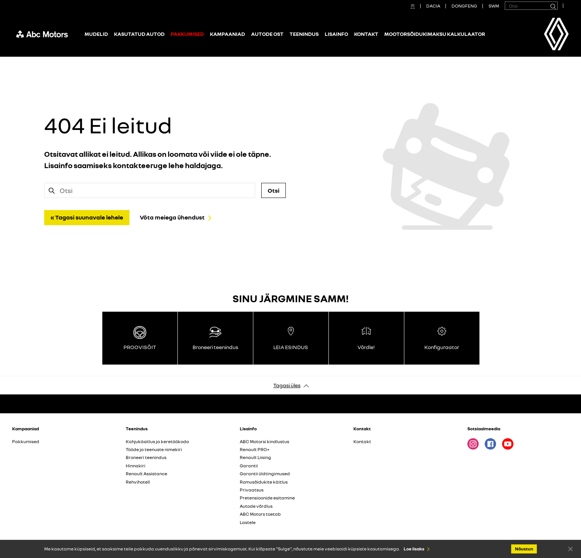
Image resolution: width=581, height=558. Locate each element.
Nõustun (570, 549)
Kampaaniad (227, 34)
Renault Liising (255, 457)
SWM (494, 6)
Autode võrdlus (256, 506)
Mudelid (96, 34)
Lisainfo (336, 34)
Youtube (507, 444)
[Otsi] (553, 6)
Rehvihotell (138, 482)
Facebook (490, 444)
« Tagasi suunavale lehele (87, 217)
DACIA (433, 6)
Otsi (273, 190)
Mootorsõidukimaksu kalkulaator (434, 34)
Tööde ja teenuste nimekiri (154, 449)
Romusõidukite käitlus (264, 482)
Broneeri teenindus (146, 457)
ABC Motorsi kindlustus (264, 441)
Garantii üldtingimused (265, 473)
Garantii (249, 465)
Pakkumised (25, 441)
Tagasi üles (287, 385)
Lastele (248, 522)
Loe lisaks (414, 549)
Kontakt (366, 34)
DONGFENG (464, 6)
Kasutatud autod (139, 34)
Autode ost (267, 34)
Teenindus (304, 34)
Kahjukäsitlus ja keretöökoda (157, 441)
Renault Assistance (146, 473)
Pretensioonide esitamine (267, 498)
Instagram (473, 444)
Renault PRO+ (255, 449)
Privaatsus (252, 490)
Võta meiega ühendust (172, 217)
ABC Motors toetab (260, 514)
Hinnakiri (135, 465)
